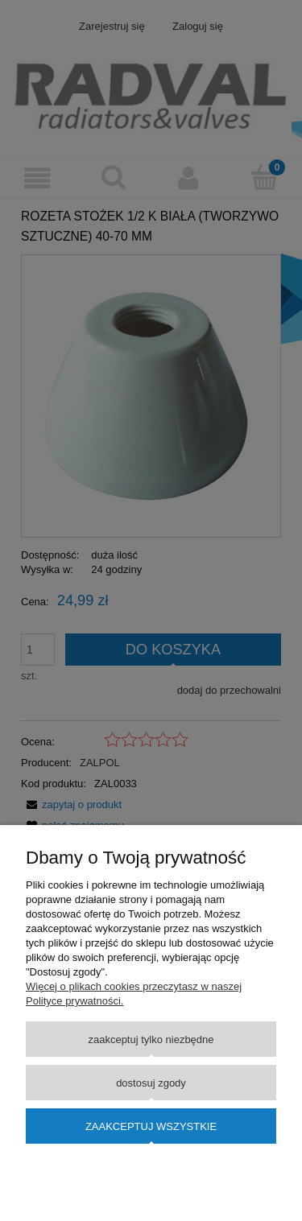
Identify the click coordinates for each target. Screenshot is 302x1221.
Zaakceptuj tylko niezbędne (150, 1039)
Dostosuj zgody (151, 1083)
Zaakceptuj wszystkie (151, 1126)
